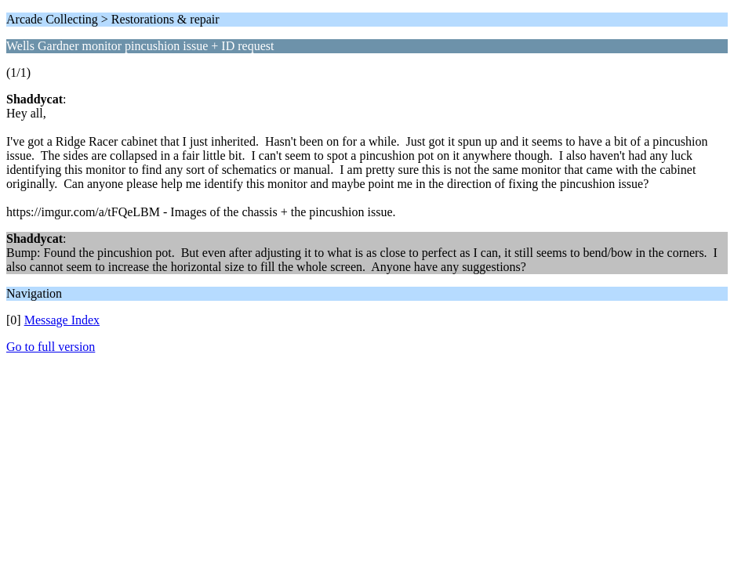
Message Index (62, 320)
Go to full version (50, 346)
